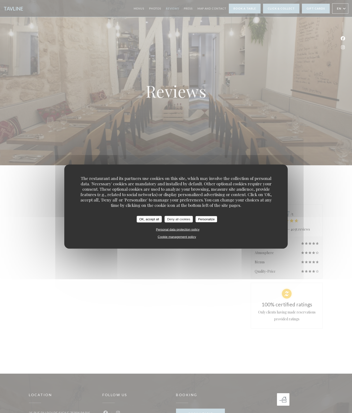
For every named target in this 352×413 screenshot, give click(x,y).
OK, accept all (149, 219)
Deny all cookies (178, 219)
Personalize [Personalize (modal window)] (206, 219)
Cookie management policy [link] (177, 237)
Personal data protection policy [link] (177, 229)
